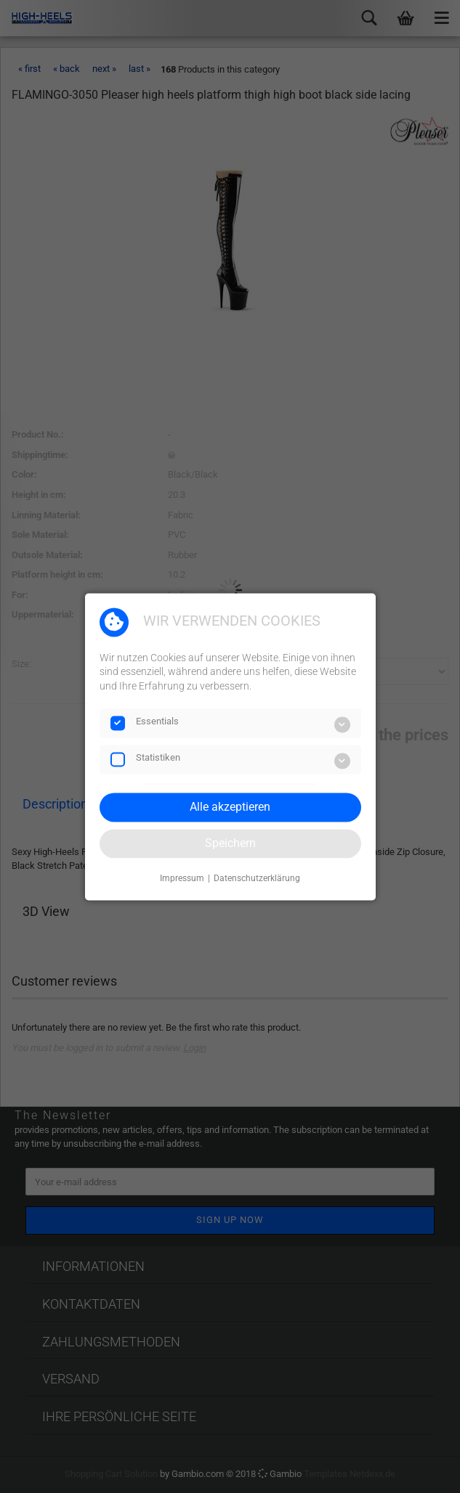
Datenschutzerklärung (257, 879)
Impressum (182, 879)
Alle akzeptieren (230, 807)
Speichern (230, 843)
